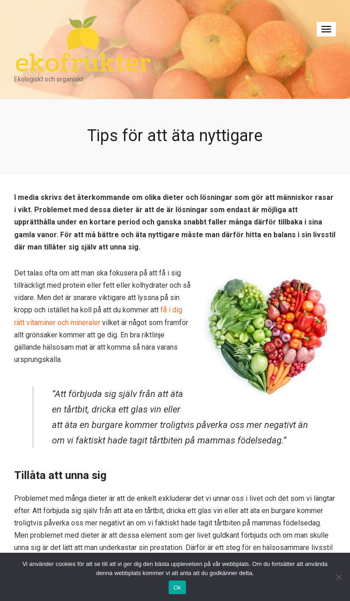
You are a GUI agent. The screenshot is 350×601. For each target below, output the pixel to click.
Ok (177, 587)
